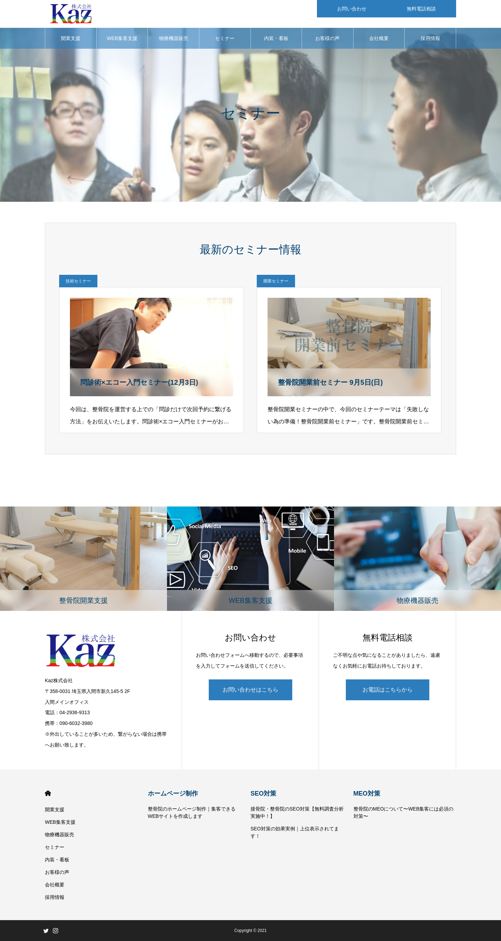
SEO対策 (263, 793)
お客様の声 (327, 38)
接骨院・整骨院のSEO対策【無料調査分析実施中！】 (297, 812)
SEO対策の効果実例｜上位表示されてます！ (294, 832)
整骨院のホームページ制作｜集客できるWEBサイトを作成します (192, 812)
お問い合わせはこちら (250, 690)
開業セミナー (275, 281)
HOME (48, 793)
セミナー (224, 38)
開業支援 (70, 38)
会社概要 (379, 38)
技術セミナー (78, 281)
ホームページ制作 (173, 793)
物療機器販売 (173, 38)
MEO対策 (366, 793)
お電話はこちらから (388, 690)
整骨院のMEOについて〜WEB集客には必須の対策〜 (403, 812)
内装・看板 (276, 38)
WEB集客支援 (122, 38)
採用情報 (430, 38)
